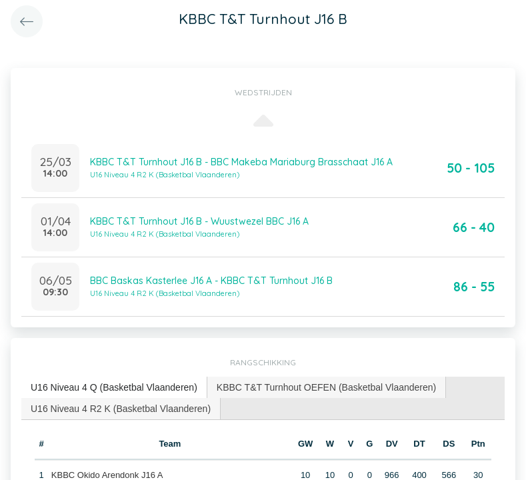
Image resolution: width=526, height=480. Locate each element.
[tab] (114, 388)
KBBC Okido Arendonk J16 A (107, 475)
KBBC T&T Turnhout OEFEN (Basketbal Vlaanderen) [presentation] (326, 387)
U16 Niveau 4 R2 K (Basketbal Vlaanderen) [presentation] (121, 408)
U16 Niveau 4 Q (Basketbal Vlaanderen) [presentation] (114, 387)
